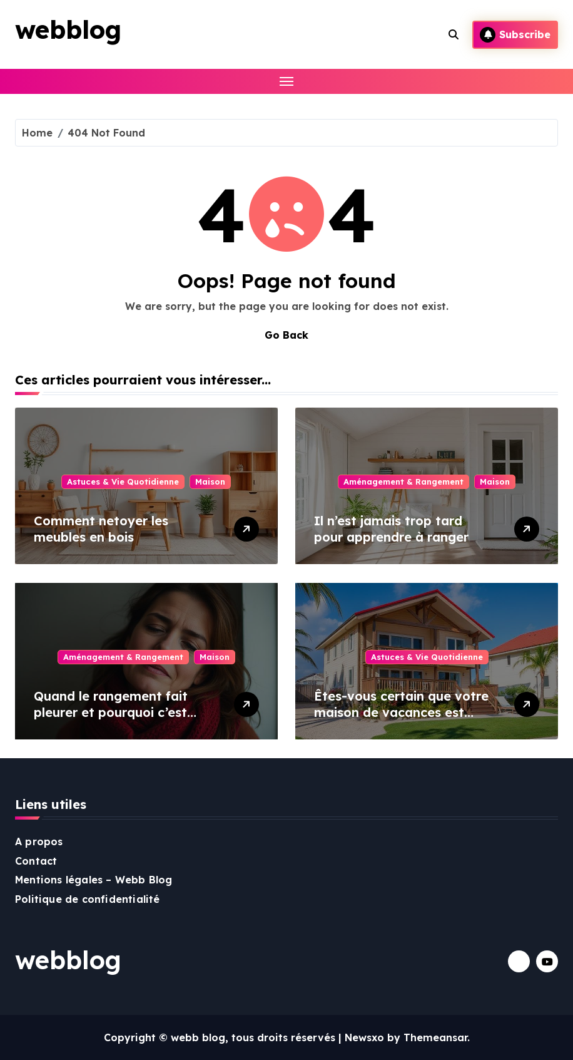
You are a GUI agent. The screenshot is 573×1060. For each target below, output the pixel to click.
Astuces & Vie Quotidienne (123, 481)
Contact (36, 861)
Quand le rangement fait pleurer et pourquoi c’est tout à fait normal (111, 712)
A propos (39, 841)
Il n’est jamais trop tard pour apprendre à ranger (391, 529)
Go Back (286, 335)
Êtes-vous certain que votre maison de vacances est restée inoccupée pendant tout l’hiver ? (401, 720)
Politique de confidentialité (87, 899)
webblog (68, 29)
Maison (210, 481)
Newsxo (364, 1037)
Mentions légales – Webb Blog (94, 879)
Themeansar (435, 1037)
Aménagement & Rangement (403, 481)
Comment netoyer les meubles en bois (101, 529)
